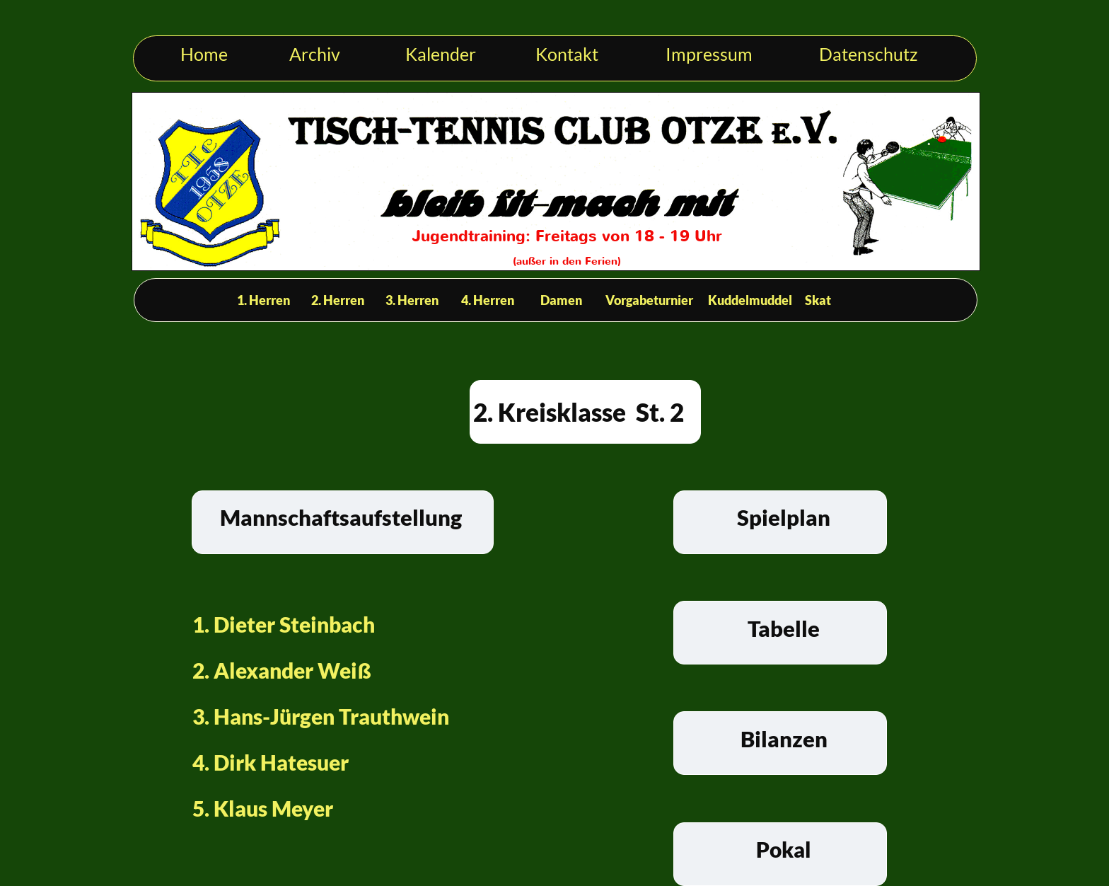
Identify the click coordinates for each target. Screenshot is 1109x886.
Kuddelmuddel (750, 300)
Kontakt (566, 53)
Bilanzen (784, 738)
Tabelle (784, 628)
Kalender (440, 53)
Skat (818, 300)
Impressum (709, 53)
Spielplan (783, 517)
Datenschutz (868, 53)
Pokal (783, 849)
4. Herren (487, 300)
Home (204, 53)
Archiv (314, 53)
